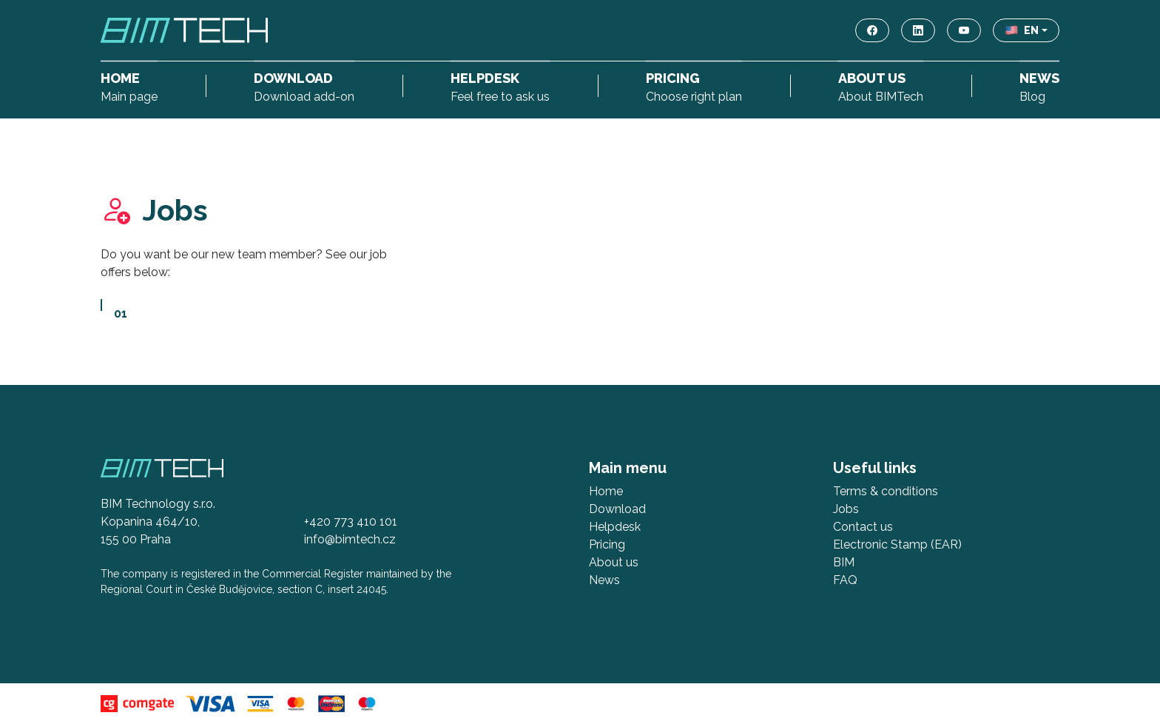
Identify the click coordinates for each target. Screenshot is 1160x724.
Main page (129, 86)
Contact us (863, 527)
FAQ (845, 580)
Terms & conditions (885, 491)
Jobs (846, 509)
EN (1022, 30)
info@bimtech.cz (350, 539)
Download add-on (304, 86)
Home (606, 491)
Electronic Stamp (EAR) (897, 544)
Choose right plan (694, 86)
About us (613, 562)
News (604, 580)
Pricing (607, 544)
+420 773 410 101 (350, 521)
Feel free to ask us (500, 86)
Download (617, 509)
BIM (843, 562)
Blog (1039, 86)
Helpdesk (615, 527)
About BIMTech (880, 86)
